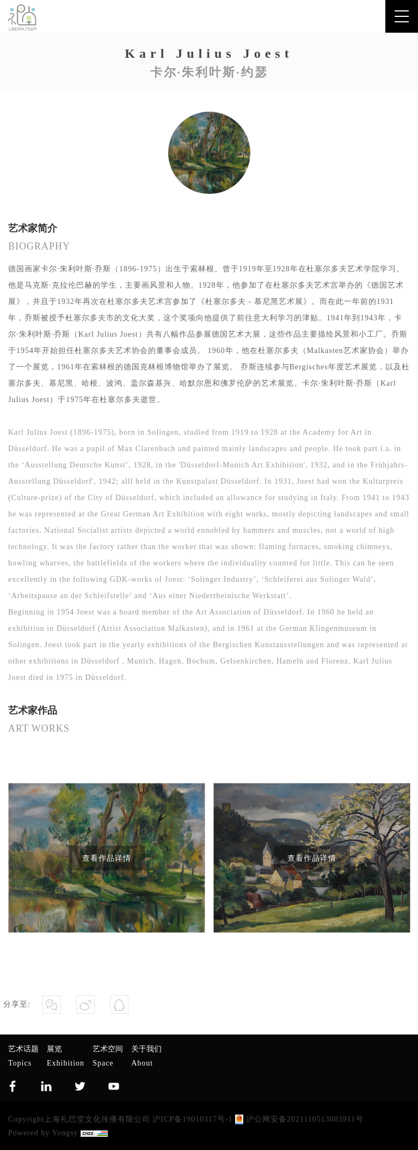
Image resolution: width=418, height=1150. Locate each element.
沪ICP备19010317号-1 (192, 1119)
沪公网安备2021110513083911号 (299, 1119)
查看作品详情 (106, 858)
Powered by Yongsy (43, 1133)
